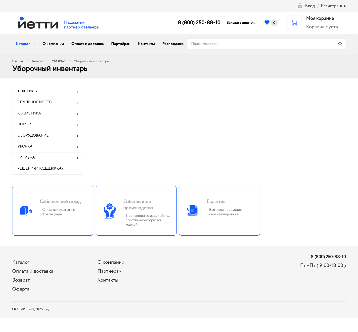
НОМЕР (24, 124)
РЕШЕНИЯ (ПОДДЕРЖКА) (40, 168)
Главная (18, 61)
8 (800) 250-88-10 (199, 23)
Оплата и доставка (87, 44)
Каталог (23, 44)
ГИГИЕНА (26, 157)
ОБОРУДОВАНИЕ (33, 135)
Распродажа (172, 44)
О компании (53, 44)
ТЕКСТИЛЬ (27, 91)
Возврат (21, 280)
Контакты (146, 44)
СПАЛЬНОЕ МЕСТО (34, 102)
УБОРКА (59, 61)
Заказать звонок (240, 23)
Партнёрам (121, 44)
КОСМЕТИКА (29, 113)
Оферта (20, 289)
